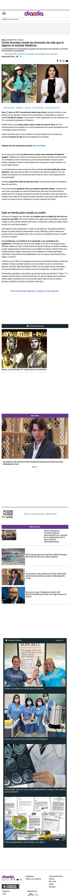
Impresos (6, 891)
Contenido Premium (35, 326)
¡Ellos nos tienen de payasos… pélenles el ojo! (40, 514)
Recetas (52, 887)
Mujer (51, 884)
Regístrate (30, 876)
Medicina (20, 108)
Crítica (51, 879)
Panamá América (56, 876)
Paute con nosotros (33, 879)
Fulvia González (9, 108)
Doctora (28, 108)
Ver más (59, 640)
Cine (4, 894)
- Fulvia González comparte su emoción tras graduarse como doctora (30, 54)
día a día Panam (39, 146)
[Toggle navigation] (4, 13)
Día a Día (52, 882)
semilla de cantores (52, 108)
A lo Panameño (38, 108)
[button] (7, 443)
